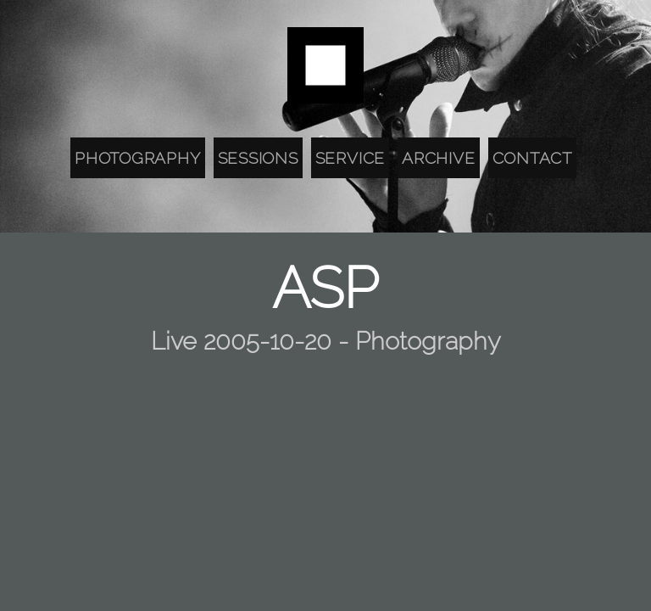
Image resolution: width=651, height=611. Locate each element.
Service (350, 158)
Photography (137, 158)
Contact (532, 158)
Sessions (258, 158)
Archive (438, 158)
